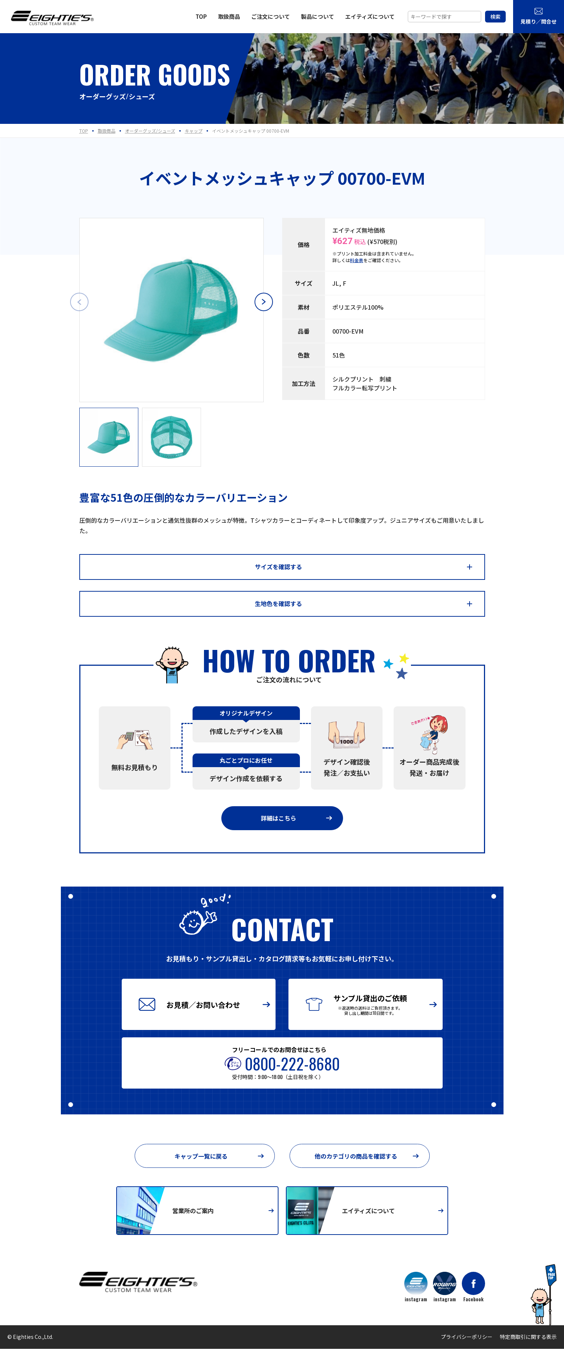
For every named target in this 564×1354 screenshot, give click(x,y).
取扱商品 (229, 16)
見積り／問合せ (538, 16)
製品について (317, 16)
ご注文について (270, 16)
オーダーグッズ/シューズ (150, 131)
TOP (201, 16)
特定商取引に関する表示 (528, 1342)
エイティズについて (370, 16)
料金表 (356, 260)
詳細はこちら (296, 821)
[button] (264, 302)
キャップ (194, 131)
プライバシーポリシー (466, 1342)
